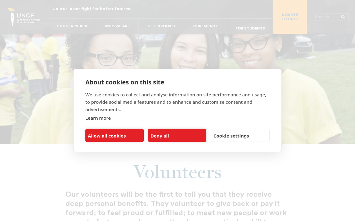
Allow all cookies (107, 135)
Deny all (159, 135)
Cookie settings (231, 135)
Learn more (98, 118)
